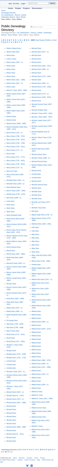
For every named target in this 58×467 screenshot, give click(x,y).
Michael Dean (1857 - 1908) (16, 403)
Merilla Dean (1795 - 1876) (16, 194)
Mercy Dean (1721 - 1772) (16, 157)
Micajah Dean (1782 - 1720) (16, 358)
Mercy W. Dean (12, 171)
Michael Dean (11, 406)
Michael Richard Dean (39, 161)
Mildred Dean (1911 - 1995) (41, 367)
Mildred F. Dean (37, 426)
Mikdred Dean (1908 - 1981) (41, 224)
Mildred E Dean (37, 392)
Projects (26, 8)
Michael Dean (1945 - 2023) (41, 97)
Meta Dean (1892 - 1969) (15, 299)
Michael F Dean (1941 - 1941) (42, 113)
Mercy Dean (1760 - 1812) (16, 140)
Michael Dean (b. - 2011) (15, 434)
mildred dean (36, 264)
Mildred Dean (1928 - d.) (40, 385)
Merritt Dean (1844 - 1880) (16, 254)
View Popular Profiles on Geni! (44, 40)
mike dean (35, 227)
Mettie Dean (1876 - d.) (15, 308)
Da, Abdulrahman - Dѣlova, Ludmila (13, 15)
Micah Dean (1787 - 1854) (16, 341)
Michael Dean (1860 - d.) (40, 69)
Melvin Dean (11, 66)
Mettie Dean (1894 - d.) (15, 311)
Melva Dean (11, 55)
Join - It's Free (13, 4)
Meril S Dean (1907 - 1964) (16, 191)
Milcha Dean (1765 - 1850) (41, 261)
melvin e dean (11, 59)
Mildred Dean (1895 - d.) (40, 364)
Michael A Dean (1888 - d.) (41, 158)
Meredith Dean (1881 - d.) (15, 180)
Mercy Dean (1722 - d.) (15, 133)
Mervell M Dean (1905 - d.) (16, 263)
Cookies (19, 460)
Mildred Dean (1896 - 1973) (41, 360)
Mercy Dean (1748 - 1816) (16, 164)
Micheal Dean (36, 181)
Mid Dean (35, 211)
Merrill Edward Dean (14, 247)
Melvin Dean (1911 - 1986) (16, 80)
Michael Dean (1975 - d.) (15, 399)
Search (52, 3)
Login (23, 4)
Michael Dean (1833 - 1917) (41, 66)
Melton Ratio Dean (13, 52)
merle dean (10, 201)
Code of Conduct (29, 460)
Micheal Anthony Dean (39, 185)
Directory (22, 458)
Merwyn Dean (11, 284)
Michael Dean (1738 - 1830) (41, 87)
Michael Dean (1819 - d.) (15, 392)
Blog (38, 460)
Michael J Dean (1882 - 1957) (42, 117)
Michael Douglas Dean (39, 110)
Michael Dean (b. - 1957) (15, 395)
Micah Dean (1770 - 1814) (16, 334)
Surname (29, 458)
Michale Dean (36, 171)
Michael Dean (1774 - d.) (40, 94)
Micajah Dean (11, 351)
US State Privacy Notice (7, 460)
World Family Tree (48, 460)
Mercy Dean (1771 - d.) (15, 150)
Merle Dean (11, 205)
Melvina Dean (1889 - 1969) (16, 123)
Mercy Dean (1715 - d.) (15, 168)
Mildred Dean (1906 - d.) (40, 322)
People (18, 8)
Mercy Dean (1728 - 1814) (16, 147)
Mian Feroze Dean (13, 331)
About (15, 458)
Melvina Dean (11, 116)
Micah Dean (11, 338)
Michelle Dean (37, 192)
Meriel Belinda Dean (14, 187)
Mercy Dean (11, 154)
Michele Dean (36, 188)
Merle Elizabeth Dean (14, 215)
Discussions (37, 8)
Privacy (42, 458)
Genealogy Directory (8, 13)
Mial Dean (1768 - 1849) (15, 327)
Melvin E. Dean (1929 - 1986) (17, 90)
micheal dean (36, 174)
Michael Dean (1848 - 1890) (16, 427)
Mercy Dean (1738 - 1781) (16, 136)
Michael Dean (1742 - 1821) (41, 76)
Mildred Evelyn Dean (39, 417)
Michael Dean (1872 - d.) (40, 52)
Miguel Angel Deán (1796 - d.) (42, 215)
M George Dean (12, 320)
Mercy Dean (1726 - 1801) (16, 160)
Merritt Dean (11, 251)
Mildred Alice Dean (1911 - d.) (42, 279)
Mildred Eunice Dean (39, 408)
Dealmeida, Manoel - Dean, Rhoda (13, 17)
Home (10, 8)
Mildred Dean (36, 311)
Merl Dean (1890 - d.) (14, 198)
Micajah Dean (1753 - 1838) (16, 354)
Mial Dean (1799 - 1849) (15, 324)
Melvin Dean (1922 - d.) (15, 62)
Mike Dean (35, 234)
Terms (36, 458)
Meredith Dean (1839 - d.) (15, 184)
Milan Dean (36, 252)
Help (1, 462)
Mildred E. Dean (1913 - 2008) (42, 398)
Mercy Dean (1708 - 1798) (16, 143)
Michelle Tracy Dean (39, 208)
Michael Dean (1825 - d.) (40, 83)
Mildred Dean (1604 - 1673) (41, 329)
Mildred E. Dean (37, 395)
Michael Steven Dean (39, 154)
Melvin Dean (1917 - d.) (15, 83)
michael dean (11, 361)
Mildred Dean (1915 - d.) (40, 374)
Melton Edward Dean (14, 48)
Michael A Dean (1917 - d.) (16, 372)
